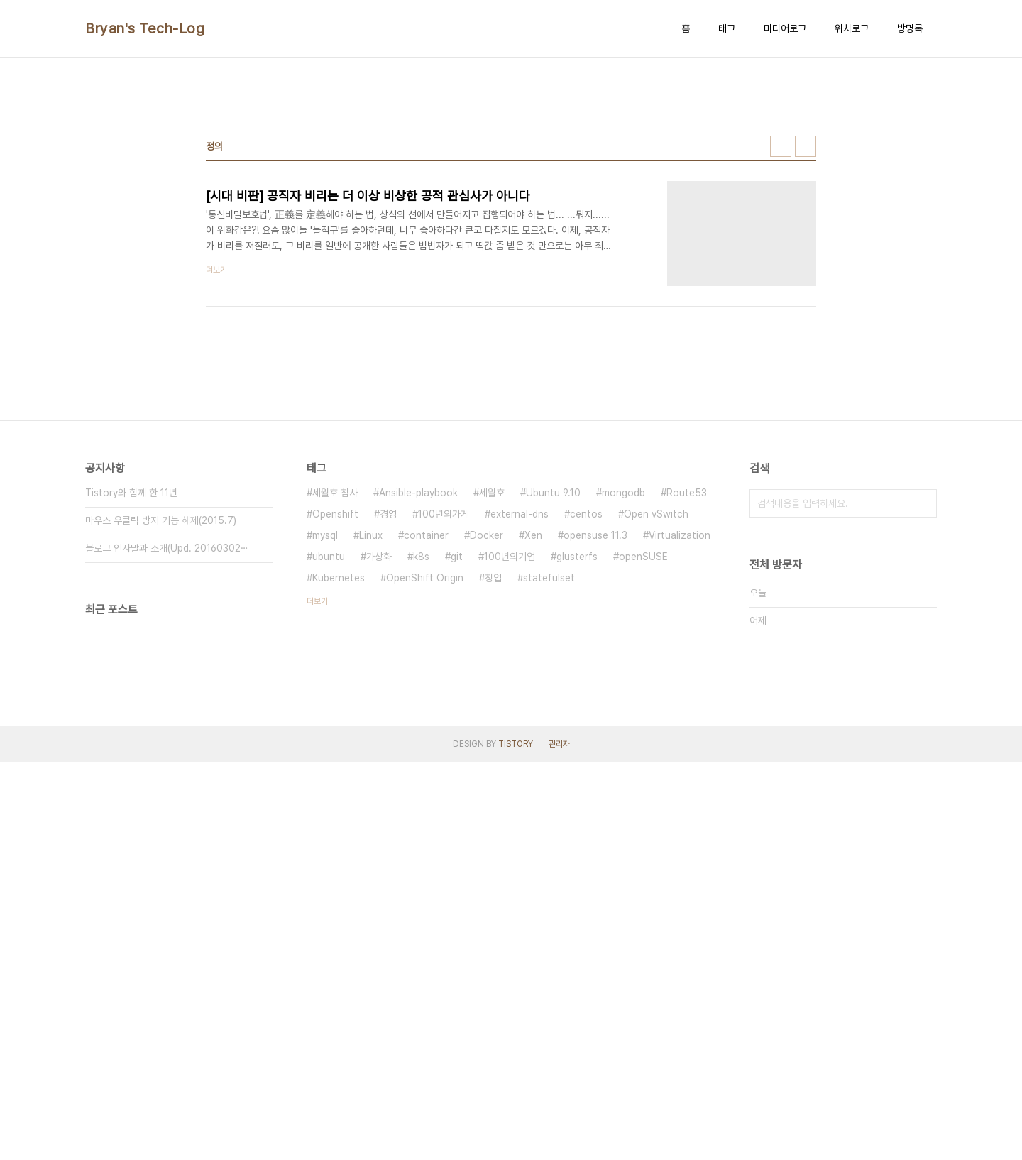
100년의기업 (509, 556)
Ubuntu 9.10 (553, 492)
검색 (922, 503)
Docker (486, 535)
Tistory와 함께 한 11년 (131, 492)
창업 (493, 578)
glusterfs (577, 556)
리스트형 (805, 146)
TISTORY (515, 744)
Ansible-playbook (418, 492)
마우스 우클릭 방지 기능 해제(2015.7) (160, 520)
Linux (371, 535)
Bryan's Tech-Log (144, 28)
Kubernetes (338, 578)
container (426, 535)
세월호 (492, 492)
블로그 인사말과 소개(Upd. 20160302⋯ (166, 548)
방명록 (910, 28)
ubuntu (328, 556)
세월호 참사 (335, 492)
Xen (533, 535)
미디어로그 (785, 28)
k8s (421, 556)
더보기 (317, 601)
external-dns (519, 514)
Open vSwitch (656, 514)
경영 (388, 514)
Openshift (335, 514)
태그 (726, 28)
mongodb (623, 492)
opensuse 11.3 (595, 535)
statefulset (549, 578)
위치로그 (852, 28)
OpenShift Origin (424, 578)
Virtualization (679, 535)
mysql (325, 535)
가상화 (379, 556)
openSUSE (643, 556)
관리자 (559, 744)
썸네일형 (780, 146)
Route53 (686, 492)
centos (586, 514)
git (457, 556)
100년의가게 (443, 514)
